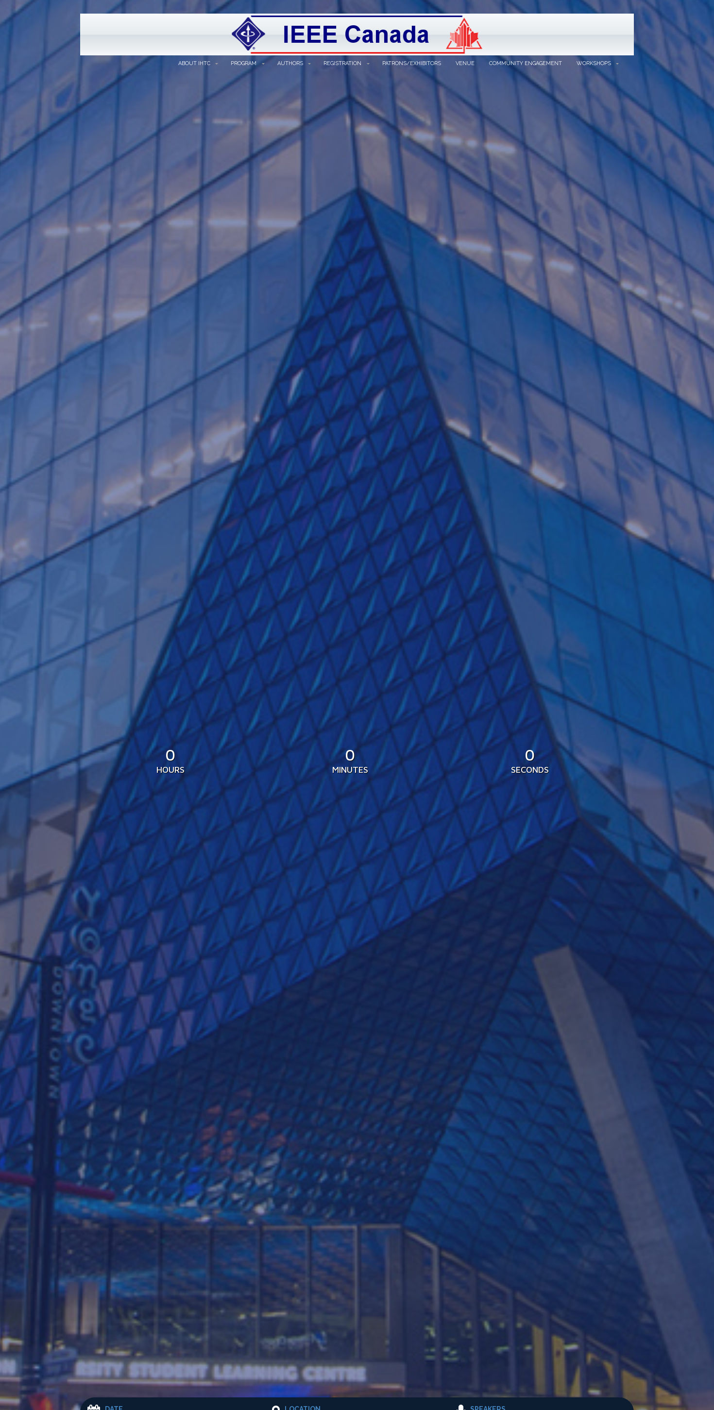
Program (243, 63)
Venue (465, 63)
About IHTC (194, 63)
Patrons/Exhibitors (411, 63)
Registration (342, 63)
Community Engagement (525, 63)
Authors (290, 63)
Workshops (594, 63)
